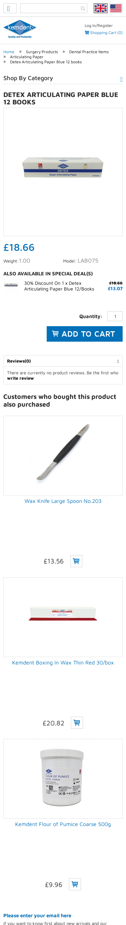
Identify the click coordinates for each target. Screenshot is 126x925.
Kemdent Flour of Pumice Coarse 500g (63, 712)
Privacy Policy (23, 900)
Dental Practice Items (89, 51)
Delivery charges (19, 803)
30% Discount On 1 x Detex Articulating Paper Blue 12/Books (59, 286)
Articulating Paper (27, 56)
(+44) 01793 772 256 (43, 861)
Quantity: (90, 316)
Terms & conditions (69, 900)
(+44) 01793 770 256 (42, 854)
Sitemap (48, 909)
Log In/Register (99, 25)
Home (8, 51)
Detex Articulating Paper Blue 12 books (46, 61)
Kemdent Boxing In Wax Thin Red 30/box (63, 606)
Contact (109, 900)
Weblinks (76, 909)
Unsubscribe (15, 782)
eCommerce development (54, 888)
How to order (15, 796)
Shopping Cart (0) (106, 32)
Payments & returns (21, 810)
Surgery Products (42, 51)
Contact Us (13, 816)
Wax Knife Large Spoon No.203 (63, 501)
